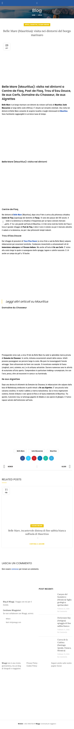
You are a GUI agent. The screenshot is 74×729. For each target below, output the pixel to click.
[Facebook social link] (22, 458)
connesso (15, 569)
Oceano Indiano (43, 24)
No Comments (62, 611)
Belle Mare (20, 451)
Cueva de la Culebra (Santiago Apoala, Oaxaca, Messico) (64, 645)
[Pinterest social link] (34, 458)
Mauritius (33, 24)
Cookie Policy (32, 666)
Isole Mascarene (37, 451)
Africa (40, 15)
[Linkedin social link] (39, 458)
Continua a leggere (37, 544)
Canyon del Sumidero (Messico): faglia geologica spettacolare (64, 599)
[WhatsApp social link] (45, 458)
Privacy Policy (32, 663)
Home (33, 15)
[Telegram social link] (51, 458)
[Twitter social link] (28, 458)
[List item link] (18, 622)
